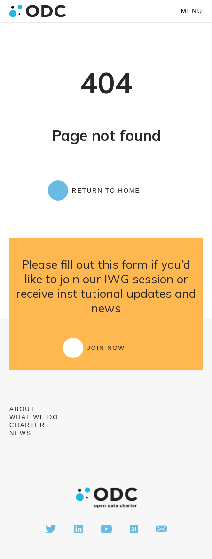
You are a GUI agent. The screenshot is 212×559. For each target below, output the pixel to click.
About (22, 408)
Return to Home (106, 190)
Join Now (106, 347)
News (20, 432)
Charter (27, 424)
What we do (33, 416)
